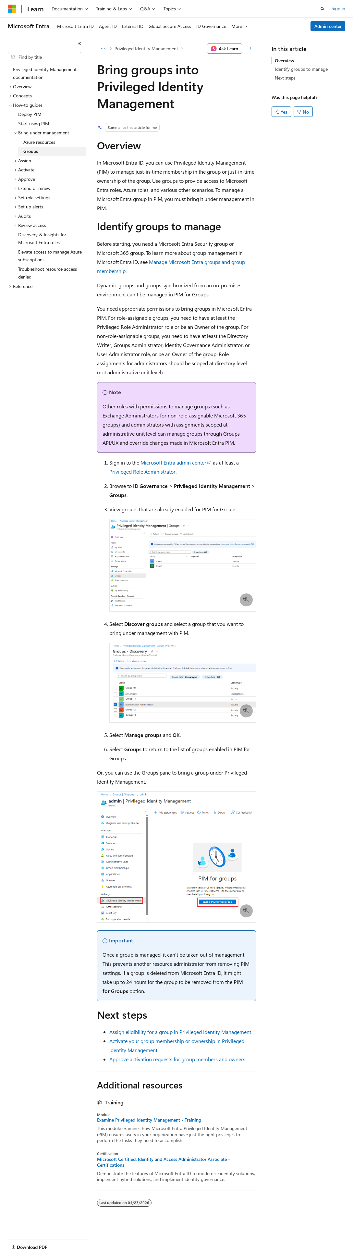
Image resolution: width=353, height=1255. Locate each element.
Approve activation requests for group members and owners (177, 1059)
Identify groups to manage (301, 69)
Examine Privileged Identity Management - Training (149, 1120)
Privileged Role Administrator (142, 471)
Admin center (328, 26)
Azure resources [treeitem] (39, 142)
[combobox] (44, 57)
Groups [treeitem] (30, 151)
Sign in (338, 8)
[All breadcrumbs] (102, 48)
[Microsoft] (12, 9)
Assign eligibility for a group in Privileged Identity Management (180, 1031)
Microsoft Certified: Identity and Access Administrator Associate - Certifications (163, 1162)
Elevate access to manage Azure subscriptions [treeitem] (50, 256)
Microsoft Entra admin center (173, 462)
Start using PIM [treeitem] (33, 123)
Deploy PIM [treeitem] (30, 114)
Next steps (285, 78)
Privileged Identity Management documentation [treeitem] (45, 73)
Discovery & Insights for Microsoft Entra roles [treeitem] (42, 238)
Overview (284, 60)
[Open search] (322, 9)
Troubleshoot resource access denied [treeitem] (47, 273)
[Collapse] (79, 43)
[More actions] (250, 48)
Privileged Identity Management (146, 48)
